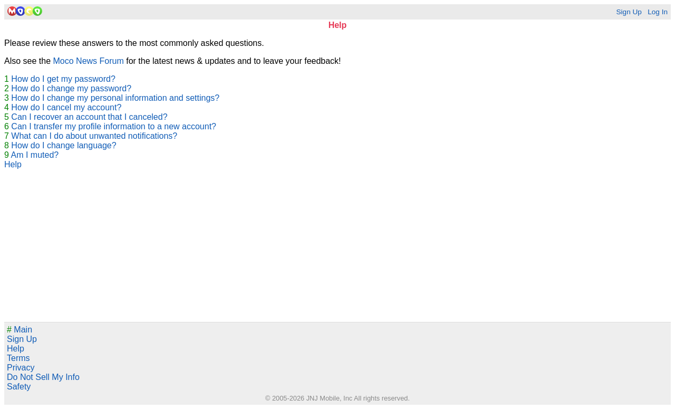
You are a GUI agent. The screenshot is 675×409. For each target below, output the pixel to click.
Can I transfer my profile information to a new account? (113, 126)
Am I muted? (35, 154)
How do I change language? (63, 145)
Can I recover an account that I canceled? (89, 116)
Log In (658, 12)
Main (19, 329)
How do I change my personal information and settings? (115, 97)
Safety (19, 386)
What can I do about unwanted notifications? (94, 135)
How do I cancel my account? (66, 107)
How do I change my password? (71, 88)
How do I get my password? (63, 78)
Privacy (20, 367)
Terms (18, 358)
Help (13, 164)
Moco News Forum (88, 60)
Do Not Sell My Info (43, 377)
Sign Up (628, 12)
